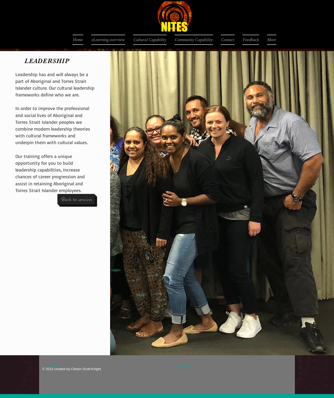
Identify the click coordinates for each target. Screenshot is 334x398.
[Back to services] (76, 199)
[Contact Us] (189, 367)
